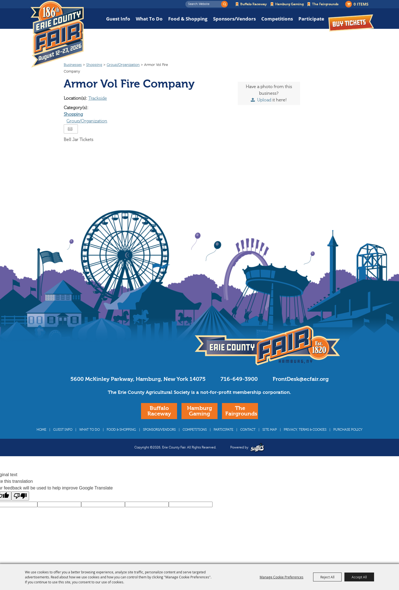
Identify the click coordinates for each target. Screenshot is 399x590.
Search (224, 4)
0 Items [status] (361, 4)
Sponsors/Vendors (234, 19)
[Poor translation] (20, 506)
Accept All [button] (359, 577)
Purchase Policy (347, 440)
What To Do (149, 19)
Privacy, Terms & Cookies (305, 440)
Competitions (277, 19)
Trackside (97, 108)
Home (41, 440)
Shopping (94, 75)
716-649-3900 (239, 389)
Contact (247, 440)
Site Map (269, 440)
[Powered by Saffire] (257, 458)
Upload (264, 110)
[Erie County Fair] (57, 34)
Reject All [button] (327, 577)
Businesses (73, 75)
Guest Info (118, 19)
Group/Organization (123, 75)
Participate (311, 19)
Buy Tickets (351, 23)
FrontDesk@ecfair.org (301, 389)
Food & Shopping (188, 19)
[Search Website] (204, 4)
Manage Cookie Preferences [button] (281, 577)
